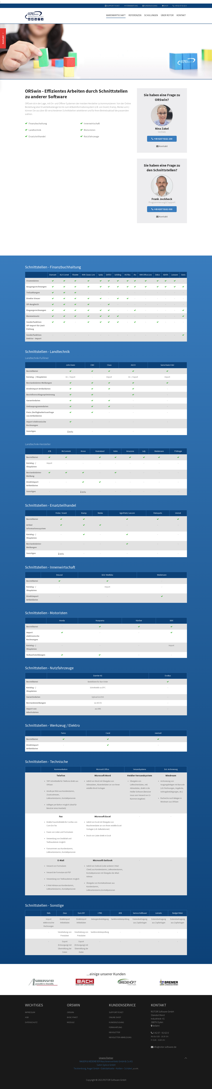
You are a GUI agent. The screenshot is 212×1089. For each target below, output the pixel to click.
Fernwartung (131, 6)
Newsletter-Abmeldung (120, 1037)
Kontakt (181, 15)
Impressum (30, 1012)
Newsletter (114, 1032)
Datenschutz (31, 1022)
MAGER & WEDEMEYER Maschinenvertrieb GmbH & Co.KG (106, 1061)
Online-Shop (115, 1017)
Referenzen (135, 15)
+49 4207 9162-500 (161, 209)
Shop (165, 6)
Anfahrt (155, 1025)
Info (70, 431)
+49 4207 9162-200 (161, 138)
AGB (27, 1017)
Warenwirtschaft (116, 15)
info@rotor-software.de (163, 1046)
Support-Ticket (112, 6)
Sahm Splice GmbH (106, 1064)
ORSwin (70, 1012)
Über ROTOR (167, 15)
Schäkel (128, 1068)
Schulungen (151, 15)
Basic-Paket (72, 1017)
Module (70, 1022)
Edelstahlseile (107, 1068)
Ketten (119, 1068)
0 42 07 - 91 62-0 (160, 1032)
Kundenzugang (150, 6)
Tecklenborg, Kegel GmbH (86, 1068)
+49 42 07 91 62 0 (180, 6)
